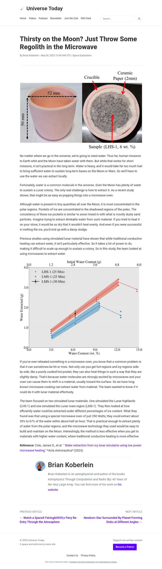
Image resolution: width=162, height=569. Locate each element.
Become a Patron (125, 547)
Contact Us (72, 555)
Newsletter (56, 18)
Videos (32, 18)
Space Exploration (82, 55)
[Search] (139, 19)
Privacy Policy (88, 555)
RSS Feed (86, 18)
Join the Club (71, 18)
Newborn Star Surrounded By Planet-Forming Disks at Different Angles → (113, 520)
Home (23, 18)
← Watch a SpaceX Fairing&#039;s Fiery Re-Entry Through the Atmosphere (48, 520)
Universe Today (41, 8)
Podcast (43, 18)
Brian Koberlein (31, 55)
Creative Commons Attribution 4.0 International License (93, 562)
